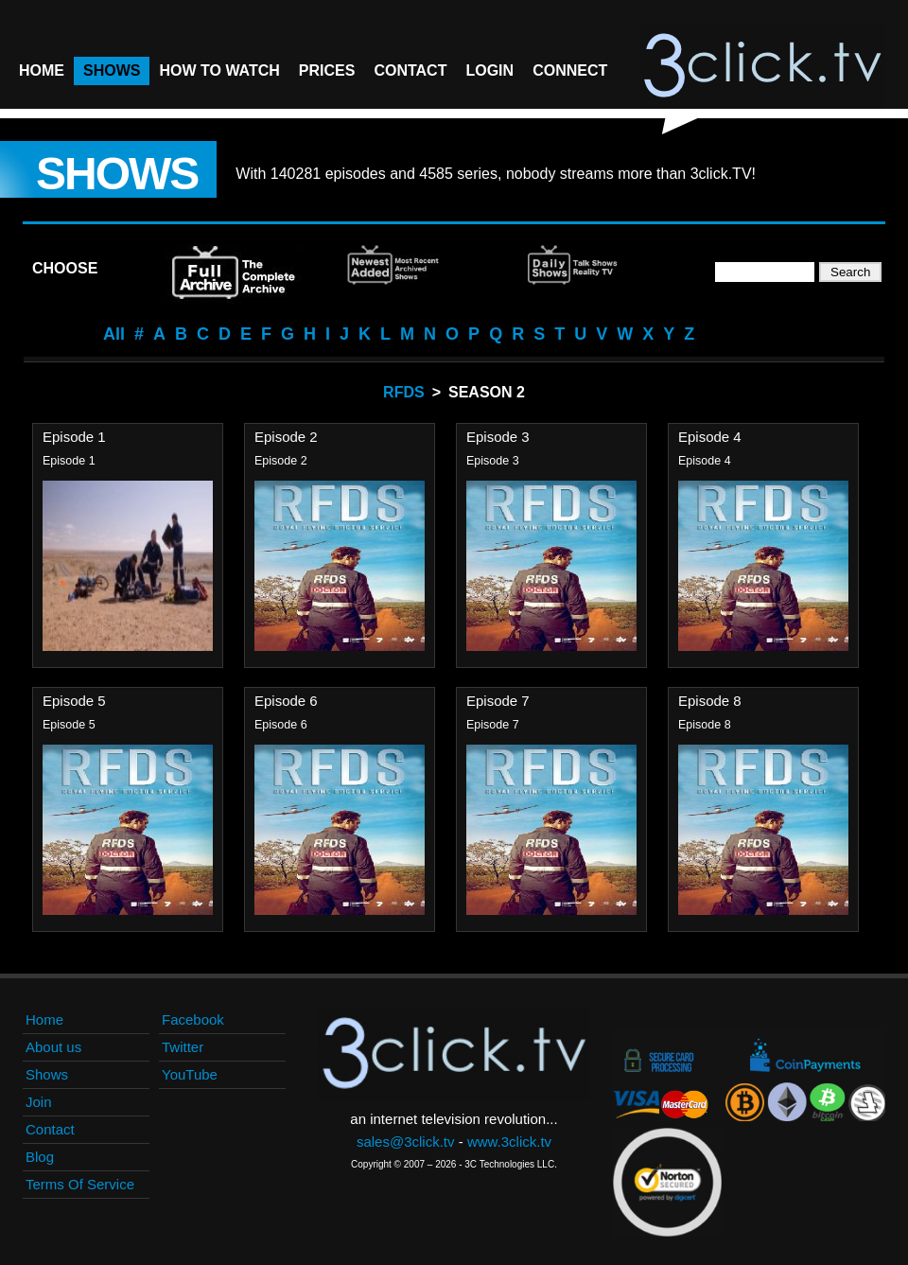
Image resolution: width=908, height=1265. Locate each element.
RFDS (404, 392)
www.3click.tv (509, 1141)
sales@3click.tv (406, 1141)
